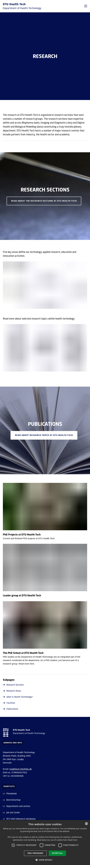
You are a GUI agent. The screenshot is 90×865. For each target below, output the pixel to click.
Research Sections (13, 684)
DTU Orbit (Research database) (21, 818)
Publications (10, 709)
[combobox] (86, 823)
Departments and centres (18, 806)
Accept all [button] (57, 853)
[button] (85, 6)
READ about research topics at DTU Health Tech (44, 435)
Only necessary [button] (35, 853)
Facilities (9, 703)
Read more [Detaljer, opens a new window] (72, 840)
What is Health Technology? (18, 696)
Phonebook (11, 793)
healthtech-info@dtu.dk (20, 769)
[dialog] (45, 842)
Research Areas (12, 690)
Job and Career (13, 812)
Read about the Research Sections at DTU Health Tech (44, 201)
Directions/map (13, 799)
